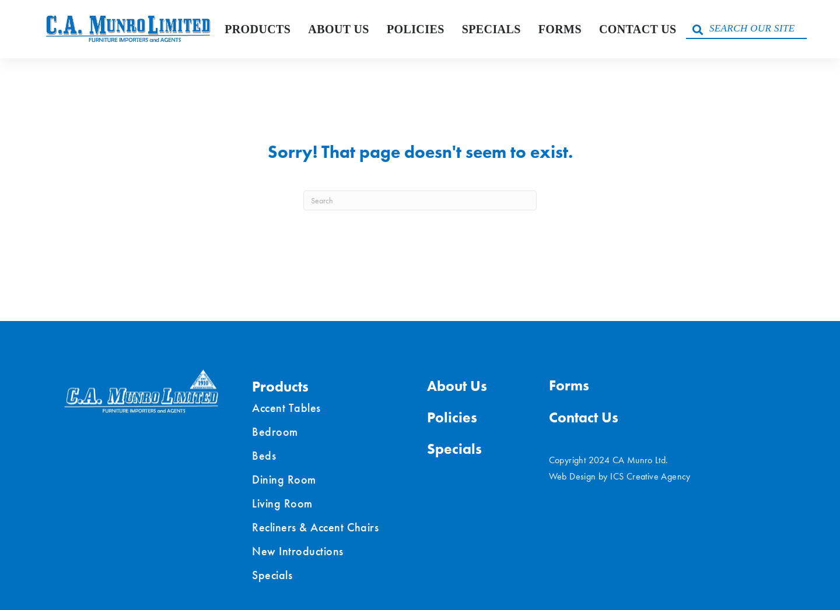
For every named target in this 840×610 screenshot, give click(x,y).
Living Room (282, 503)
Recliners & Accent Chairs (315, 527)
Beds (264, 455)
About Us (338, 29)
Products (257, 29)
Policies (415, 29)
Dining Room (284, 479)
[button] (698, 29)
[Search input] (746, 29)
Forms (560, 29)
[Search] (420, 200)
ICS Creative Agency (650, 476)
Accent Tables (286, 407)
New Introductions (298, 551)
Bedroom (275, 431)
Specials (491, 29)
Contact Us (638, 29)
